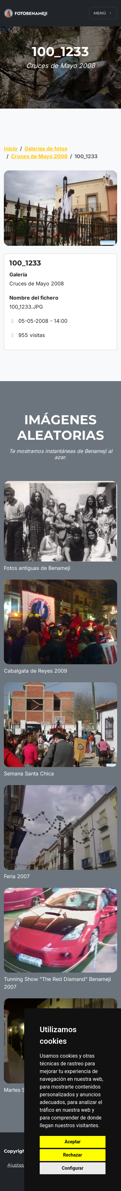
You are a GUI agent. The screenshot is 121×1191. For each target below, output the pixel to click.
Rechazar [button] (72, 1154)
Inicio (10, 148)
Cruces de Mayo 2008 (39, 156)
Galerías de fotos (46, 148)
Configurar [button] (73, 1168)
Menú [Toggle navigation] (103, 13)
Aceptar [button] (73, 1141)
